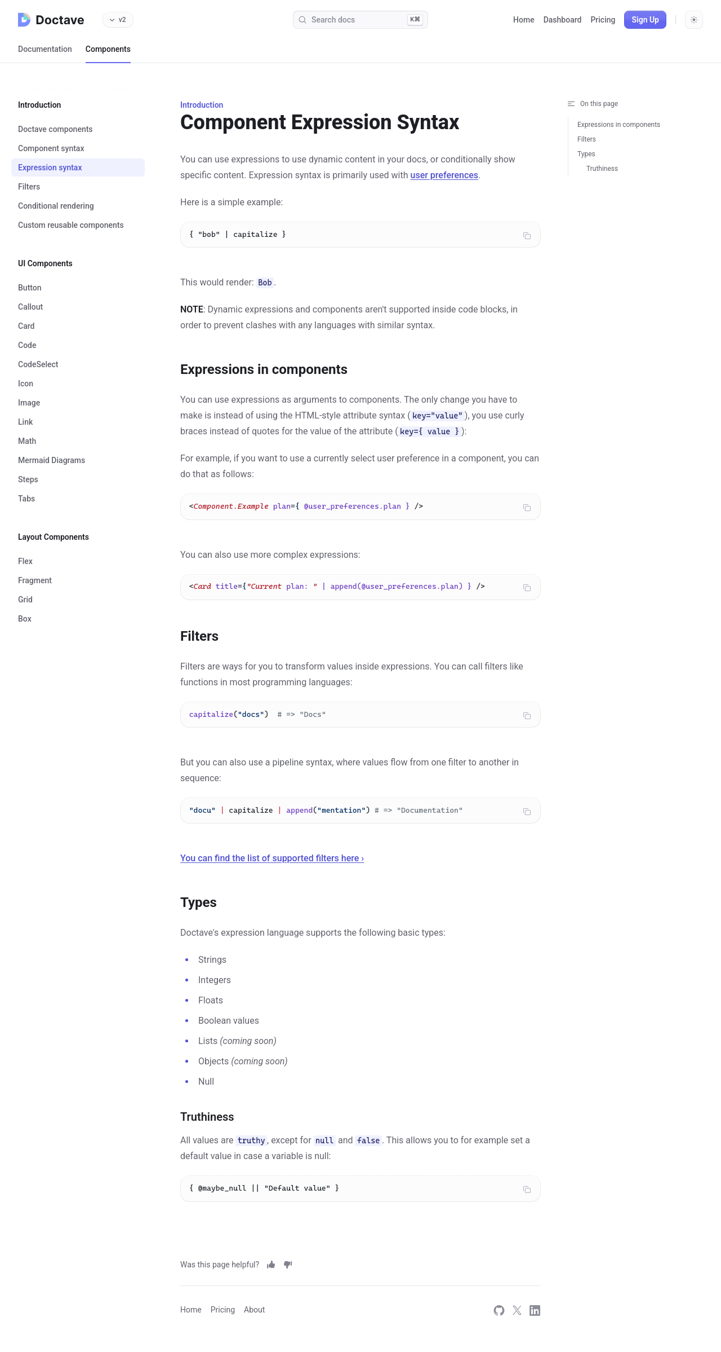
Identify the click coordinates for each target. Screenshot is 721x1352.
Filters (586, 139)
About (254, 1309)
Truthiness (602, 169)
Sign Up (645, 19)
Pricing (602, 19)
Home (524, 19)
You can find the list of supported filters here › (272, 869)
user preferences (445, 175)
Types (586, 154)
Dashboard (563, 19)
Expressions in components (618, 125)
